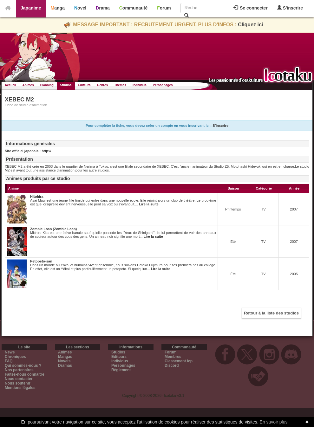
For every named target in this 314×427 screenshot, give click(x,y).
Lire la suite (149, 204)
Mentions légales (20, 387)
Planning (47, 85)
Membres (173, 356)
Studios (66, 85)
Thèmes (120, 85)
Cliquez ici (250, 24)
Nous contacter (18, 379)
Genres (102, 85)
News (10, 352)
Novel (80, 7)
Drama (103, 7)
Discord (172, 365)
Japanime (31, 7)
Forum (164, 7)
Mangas (65, 356)
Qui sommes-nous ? (23, 365)
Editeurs (119, 356)
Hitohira (36, 196)
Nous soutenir (17, 383)
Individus (140, 85)
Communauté (133, 7)
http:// (46, 151)
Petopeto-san (41, 261)
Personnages (163, 85)
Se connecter (250, 7)
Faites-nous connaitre (24, 374)
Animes (28, 85)
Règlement (121, 370)
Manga (58, 7)
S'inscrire (290, 7)
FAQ (9, 361)
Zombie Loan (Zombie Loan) (53, 229)
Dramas (65, 365)
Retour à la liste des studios (271, 313)
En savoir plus (274, 421)
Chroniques (15, 356)
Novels (64, 361)
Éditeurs (84, 85)
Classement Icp (179, 361)
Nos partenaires (19, 370)
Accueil (10, 85)
